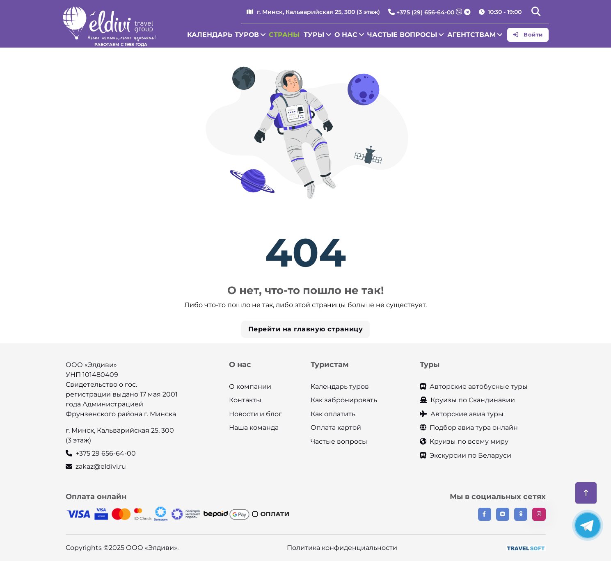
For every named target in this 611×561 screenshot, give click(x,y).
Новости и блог (255, 414)
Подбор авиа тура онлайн (469, 427)
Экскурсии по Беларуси (465, 455)
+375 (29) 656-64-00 (425, 12)
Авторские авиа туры (461, 414)
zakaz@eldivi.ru (96, 466)
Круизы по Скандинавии (467, 400)
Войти (528, 34)
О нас (345, 35)
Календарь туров (223, 35)
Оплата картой (336, 427)
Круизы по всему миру (464, 441)
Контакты (245, 400)
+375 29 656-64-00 (101, 453)
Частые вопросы (402, 35)
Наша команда (254, 427)
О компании (250, 386)
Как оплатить (333, 414)
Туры (314, 35)
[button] (535, 12)
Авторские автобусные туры (474, 386)
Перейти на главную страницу (305, 329)
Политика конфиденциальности (342, 548)
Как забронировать (344, 400)
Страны (284, 35)
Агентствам (471, 35)
